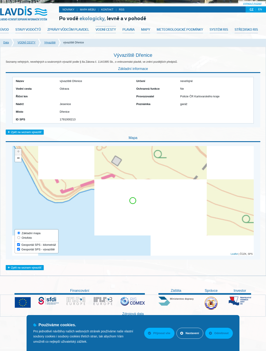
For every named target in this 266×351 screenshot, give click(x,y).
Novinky (68, 9)
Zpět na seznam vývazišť (24, 132)
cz (251, 9)
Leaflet (234, 254)
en (260, 9)
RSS (121, 9)
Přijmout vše (158, 333)
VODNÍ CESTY (26, 42)
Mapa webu (88, 9)
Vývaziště (50, 42)
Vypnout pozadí (252, 3)
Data (6, 42)
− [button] (18, 158)
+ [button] (18, 152)
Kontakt (107, 9)
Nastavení (189, 333)
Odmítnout (219, 333)
